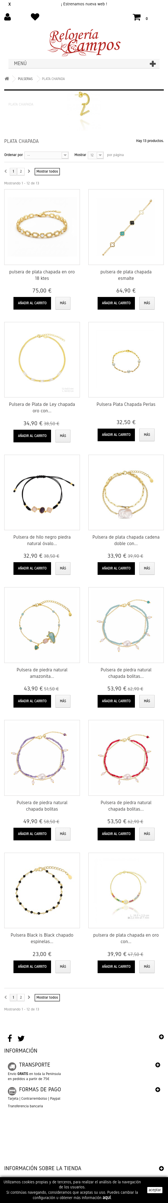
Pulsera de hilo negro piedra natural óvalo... (42, 540)
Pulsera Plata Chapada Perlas (125, 404)
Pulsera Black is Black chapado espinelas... (42, 938)
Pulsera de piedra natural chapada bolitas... (126, 673)
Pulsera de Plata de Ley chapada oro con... (42, 407)
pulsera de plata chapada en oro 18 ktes (42, 275)
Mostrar (80, 155)
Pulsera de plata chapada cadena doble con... (126, 540)
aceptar (155, 1190)
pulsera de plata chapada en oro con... (126, 938)
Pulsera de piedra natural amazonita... (42, 673)
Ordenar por (13, 155)
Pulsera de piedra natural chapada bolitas (42, 806)
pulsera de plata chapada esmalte (125, 275)
